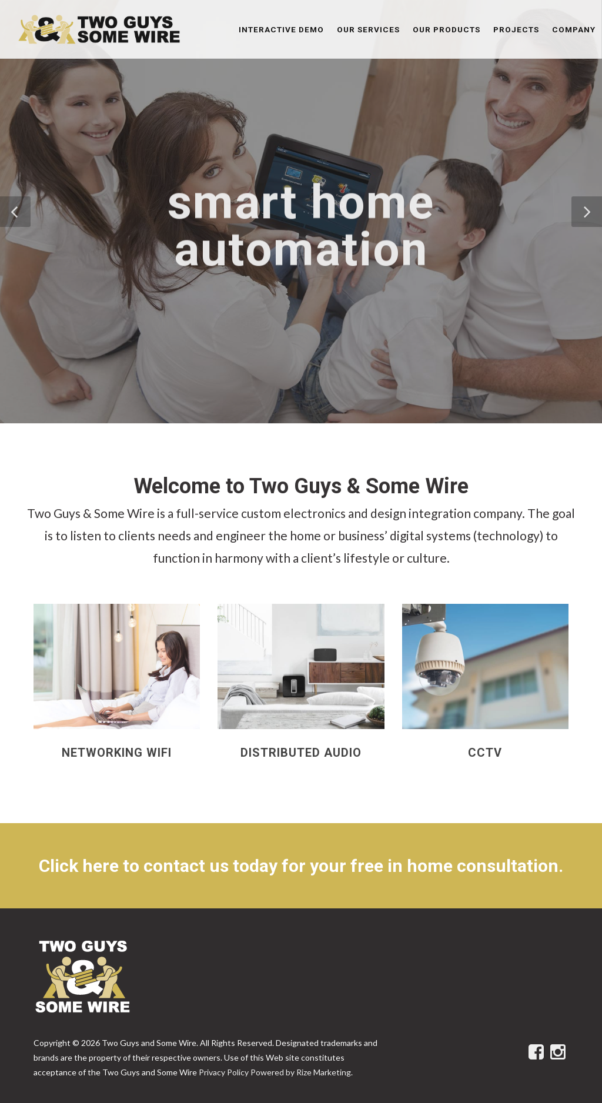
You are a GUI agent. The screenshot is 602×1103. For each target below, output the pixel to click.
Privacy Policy (224, 1072)
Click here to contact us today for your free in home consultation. (301, 865)
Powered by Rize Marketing (300, 1072)
